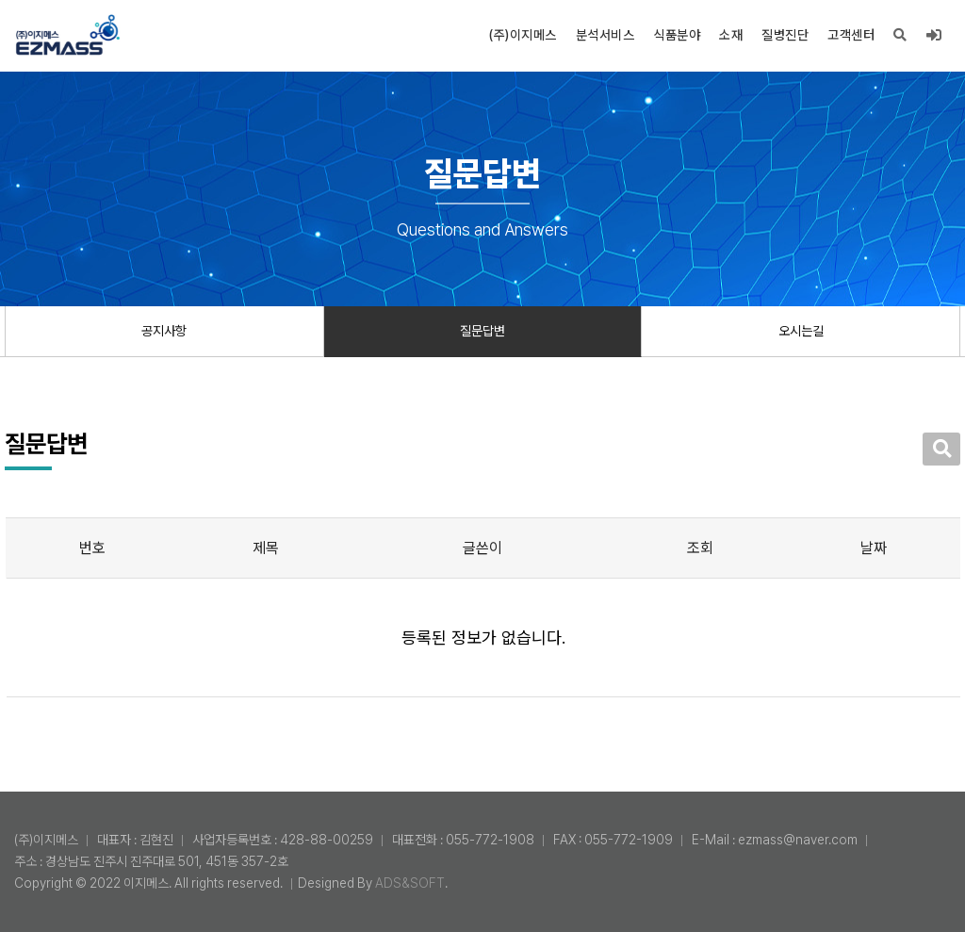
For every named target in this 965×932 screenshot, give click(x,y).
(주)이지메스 (522, 34)
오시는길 (801, 330)
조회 (700, 548)
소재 (731, 34)
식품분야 (676, 34)
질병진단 (785, 34)
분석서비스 (605, 34)
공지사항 (164, 330)
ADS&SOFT (410, 883)
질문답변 (482, 330)
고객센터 (851, 34)
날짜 (873, 548)
